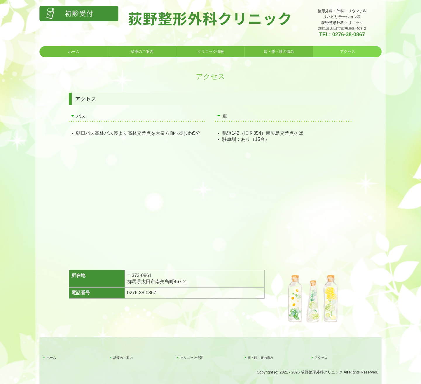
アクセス (347, 51)
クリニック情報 (210, 51)
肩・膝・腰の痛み (279, 51)
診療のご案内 (142, 51)
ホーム (74, 51)
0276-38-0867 (348, 34)
